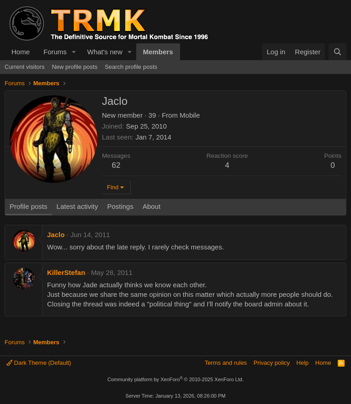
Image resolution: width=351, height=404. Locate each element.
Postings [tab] (120, 206)
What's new (104, 52)
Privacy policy (272, 362)
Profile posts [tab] (29, 206)
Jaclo (55, 234)
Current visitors (24, 66)
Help (303, 362)
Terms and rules (226, 362)
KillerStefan (66, 272)
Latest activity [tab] (77, 206)
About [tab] (151, 206)
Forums (55, 52)
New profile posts (74, 66)
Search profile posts (131, 66)
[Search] (337, 51)
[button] (74, 51)
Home (20, 52)
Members (158, 52)
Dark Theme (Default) (38, 362)
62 (116, 165)
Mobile (190, 115)
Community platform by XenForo (175, 379)
